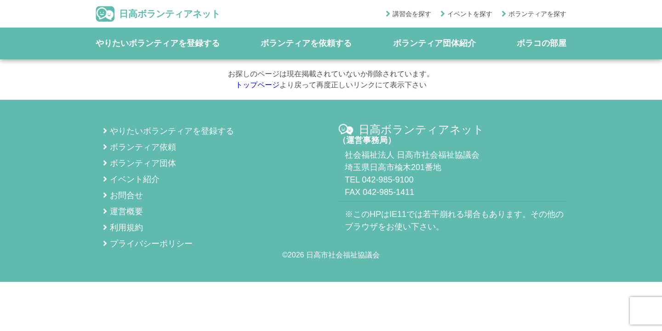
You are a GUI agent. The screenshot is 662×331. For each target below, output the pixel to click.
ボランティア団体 (139, 163)
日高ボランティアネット (158, 14)
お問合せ (123, 195)
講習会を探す (412, 13)
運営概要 (123, 211)
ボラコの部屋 (541, 43)
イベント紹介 (131, 179)
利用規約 (123, 227)
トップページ (257, 85)
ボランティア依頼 (139, 147)
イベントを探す (469, 13)
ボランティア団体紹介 (434, 43)
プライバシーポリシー (148, 243)
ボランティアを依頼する (306, 43)
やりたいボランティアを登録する (158, 43)
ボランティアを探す (537, 13)
